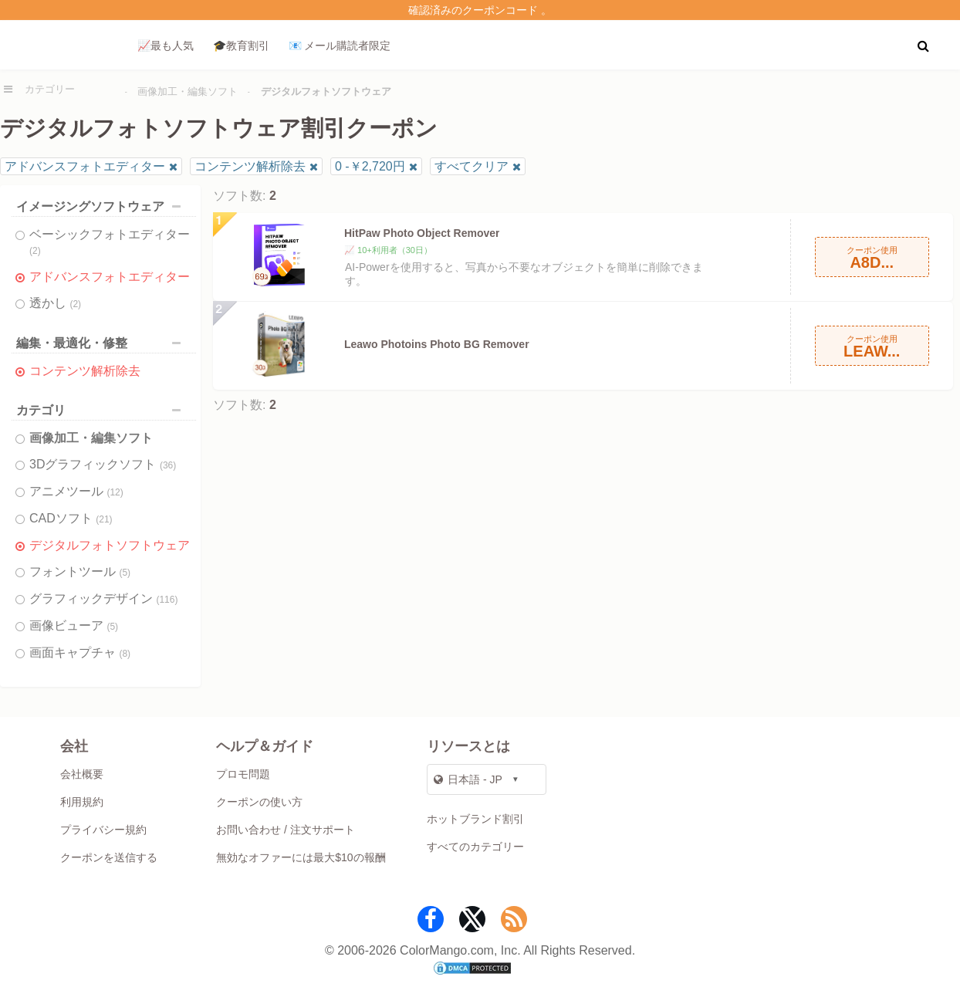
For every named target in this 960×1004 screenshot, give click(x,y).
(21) (104, 519)
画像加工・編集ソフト (187, 91)
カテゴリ (102, 410)
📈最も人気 (165, 45)
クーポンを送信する (108, 857)
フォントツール (79, 571)
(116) (166, 599)
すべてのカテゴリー (475, 846)
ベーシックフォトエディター (109, 242)
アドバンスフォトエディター (85, 166)
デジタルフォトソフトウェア (109, 545)
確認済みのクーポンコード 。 (480, 10)
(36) (168, 465)
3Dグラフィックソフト (102, 464)
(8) (124, 653)
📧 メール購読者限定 (340, 45)
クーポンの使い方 (259, 802)
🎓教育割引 (241, 45)
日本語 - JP (468, 779)
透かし (55, 302)
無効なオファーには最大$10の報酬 (300, 857)
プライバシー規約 (103, 829)
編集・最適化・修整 (102, 343)
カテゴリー (50, 89)
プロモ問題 (243, 774)
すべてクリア (471, 166)
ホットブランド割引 (475, 819)
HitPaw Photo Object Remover (421, 233)
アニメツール (76, 491)
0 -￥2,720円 (370, 166)
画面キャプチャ (79, 652)
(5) (124, 572)
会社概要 (81, 774)
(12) (114, 492)
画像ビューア (73, 625)
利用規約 (81, 802)
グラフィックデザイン (103, 598)
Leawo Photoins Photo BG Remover (436, 344)
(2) (35, 250)
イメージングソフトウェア (102, 206)
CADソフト (71, 518)
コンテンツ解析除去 (250, 166)
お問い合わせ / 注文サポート (285, 829)
